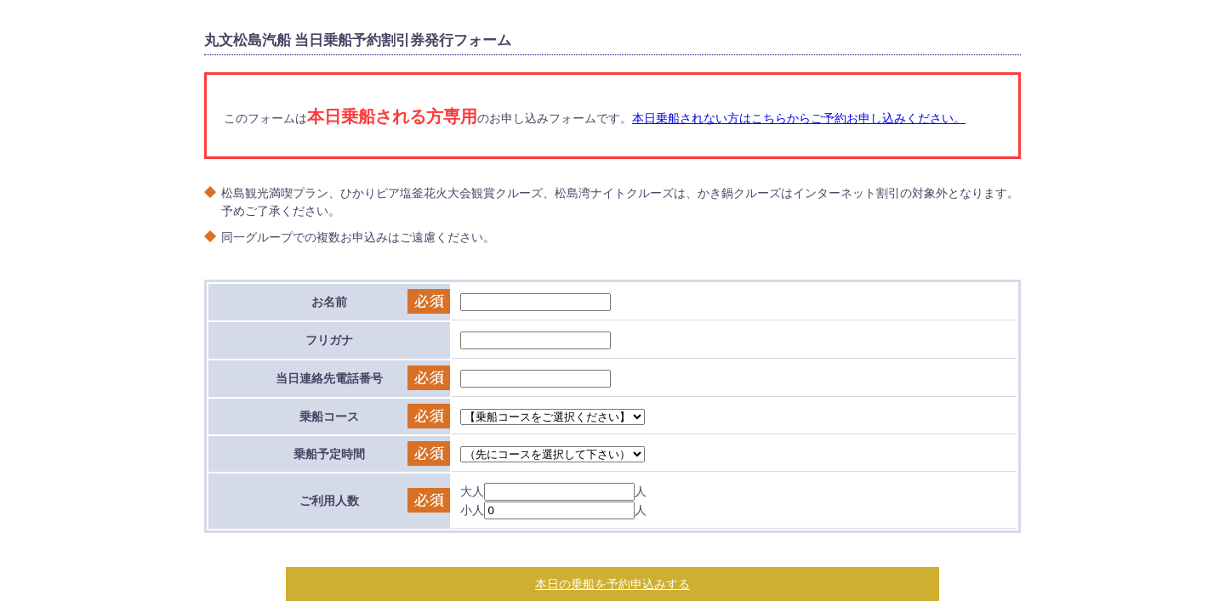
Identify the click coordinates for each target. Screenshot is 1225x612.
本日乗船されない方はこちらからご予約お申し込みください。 (799, 118)
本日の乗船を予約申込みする (612, 583)
